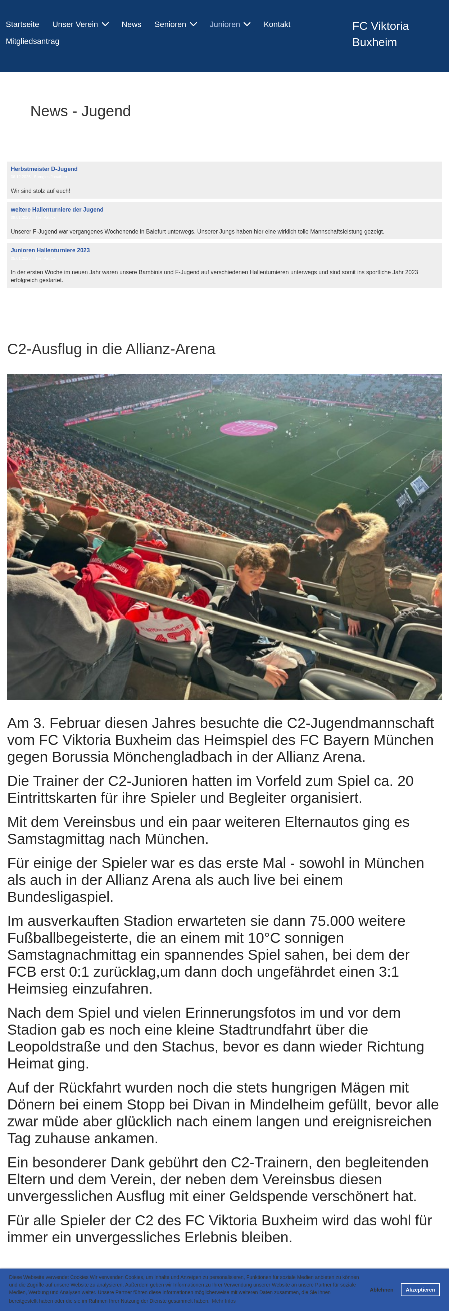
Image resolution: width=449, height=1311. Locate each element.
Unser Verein (80, 24)
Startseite (22, 24)
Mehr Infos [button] (224, 1301)
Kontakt (277, 24)
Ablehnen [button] (382, 1290)
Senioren (176, 24)
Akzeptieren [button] (420, 1290)
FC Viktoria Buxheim (380, 34)
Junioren (230, 24)
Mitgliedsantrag (32, 41)
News (131, 24)
